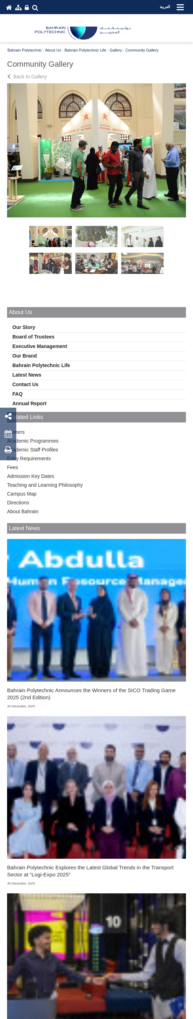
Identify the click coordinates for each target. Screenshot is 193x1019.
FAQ (17, 394)
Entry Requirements (29, 458)
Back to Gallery (27, 76)
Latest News (26, 375)
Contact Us (25, 384)
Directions (18, 502)
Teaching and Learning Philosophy (45, 485)
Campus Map (21, 494)
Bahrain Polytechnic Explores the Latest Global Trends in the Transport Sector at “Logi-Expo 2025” (90, 870)
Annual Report (29, 403)
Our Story (23, 327)
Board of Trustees (33, 337)
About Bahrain (23, 511)
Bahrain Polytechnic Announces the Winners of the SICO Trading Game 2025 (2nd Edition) (91, 693)
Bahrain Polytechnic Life (41, 365)
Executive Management (39, 346)
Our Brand (24, 356)
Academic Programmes (33, 441)
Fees (12, 467)
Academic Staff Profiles (32, 449)
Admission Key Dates (30, 476)
